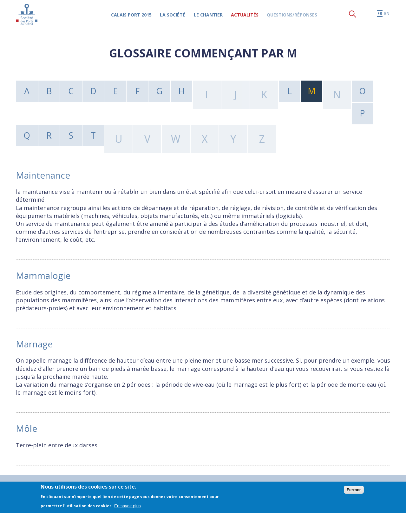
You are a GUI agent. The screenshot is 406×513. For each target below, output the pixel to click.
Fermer (354, 489)
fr (379, 16)
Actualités (250, 18)
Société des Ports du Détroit (29, 17)
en (387, 16)
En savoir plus (127, 505)
